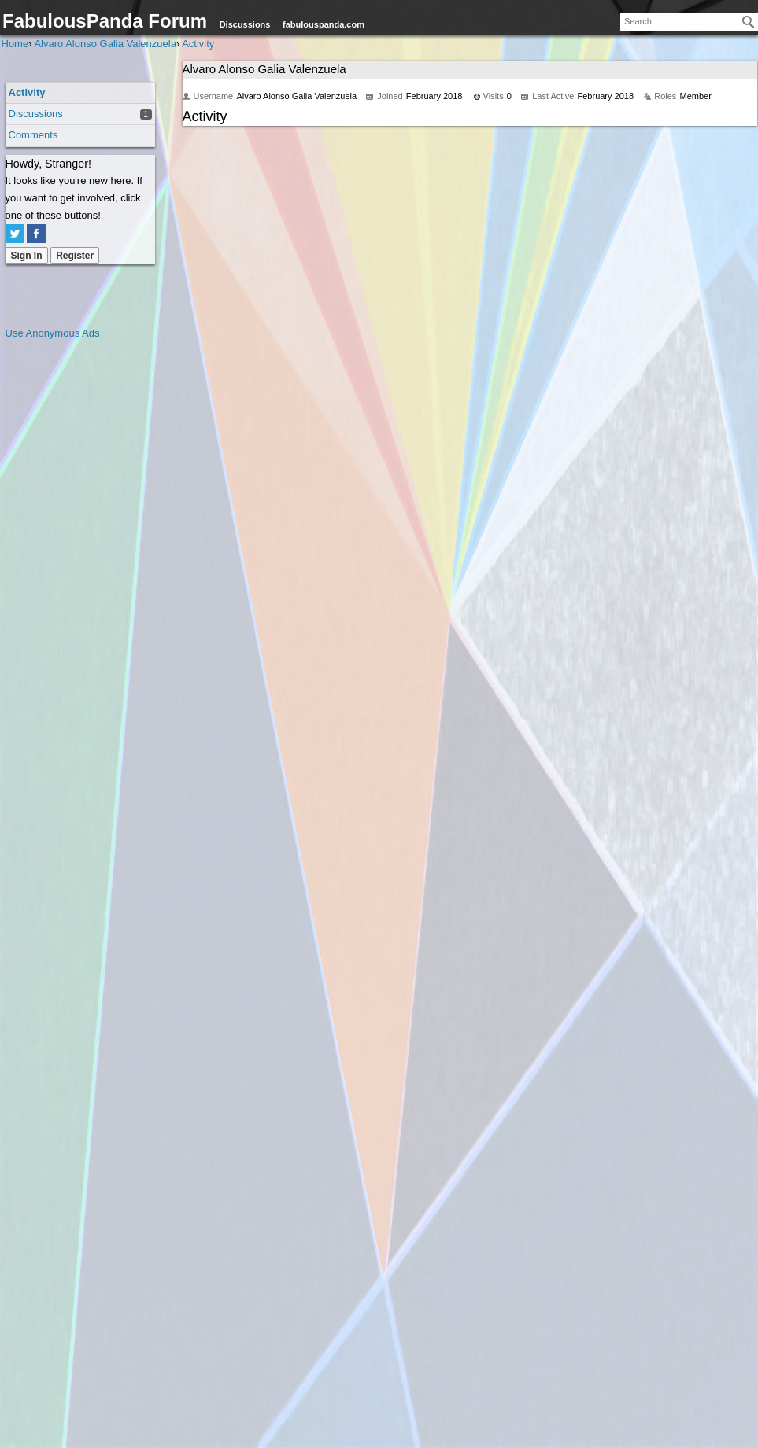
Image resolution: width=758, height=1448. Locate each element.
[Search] (748, 22)
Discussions (245, 24)
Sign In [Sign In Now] (27, 255)
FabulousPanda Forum (104, 20)
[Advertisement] (68, 578)
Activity (27, 92)
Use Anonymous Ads (53, 333)
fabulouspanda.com (323, 24)
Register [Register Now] (75, 255)
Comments (33, 135)
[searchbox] (689, 22)
